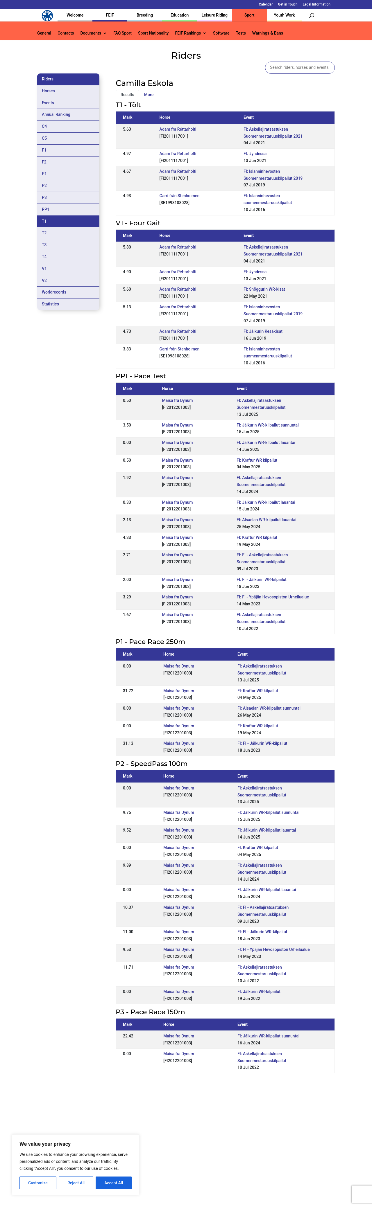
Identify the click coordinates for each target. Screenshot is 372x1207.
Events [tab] (48, 102)
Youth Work (284, 15)
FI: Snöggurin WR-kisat (264, 289)
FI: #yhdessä (255, 153)
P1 (44, 173)
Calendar (266, 4)
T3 (44, 244)
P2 (44, 185)
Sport (249, 15)
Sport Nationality (153, 33)
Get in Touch (288, 4)
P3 (44, 197)
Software (221, 33)
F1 (44, 150)
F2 (44, 162)
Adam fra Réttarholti (178, 129)
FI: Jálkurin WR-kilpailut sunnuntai (267, 425)
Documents (90, 33)
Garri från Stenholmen (180, 195)
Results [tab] (127, 94)
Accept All (113, 1183)
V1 (44, 268)
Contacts (66, 33)
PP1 (45, 209)
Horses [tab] (48, 91)
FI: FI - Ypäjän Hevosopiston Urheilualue (273, 597)
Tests (241, 33)
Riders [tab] (47, 79)
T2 (44, 233)
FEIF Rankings (188, 33)
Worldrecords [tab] (54, 292)
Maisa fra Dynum (177, 400)
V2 (44, 280)
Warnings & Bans (267, 33)
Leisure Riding (214, 15)
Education (180, 15)
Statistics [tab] (50, 304)
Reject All (76, 1183)
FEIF (110, 15)
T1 (44, 221)
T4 (44, 256)
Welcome (75, 15)
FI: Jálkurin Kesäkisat (263, 331)
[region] (76, 1164)
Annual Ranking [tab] (56, 114)
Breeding (145, 15)
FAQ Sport (122, 33)
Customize (38, 1183)
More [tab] (149, 94)
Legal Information (316, 4)
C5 (44, 138)
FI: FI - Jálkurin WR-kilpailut (261, 579)
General (44, 33)
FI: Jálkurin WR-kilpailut (258, 991)
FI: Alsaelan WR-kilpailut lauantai (266, 519)
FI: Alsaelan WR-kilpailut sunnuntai (269, 708)
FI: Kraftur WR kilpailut (257, 460)
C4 (44, 126)
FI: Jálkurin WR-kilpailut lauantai (266, 442)
